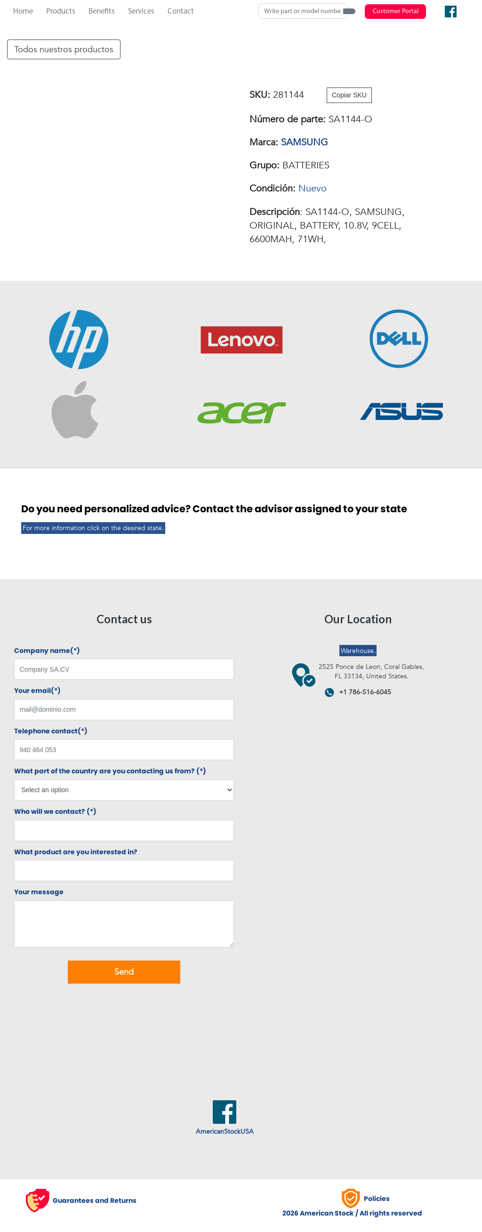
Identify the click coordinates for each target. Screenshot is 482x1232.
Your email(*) (37, 690)
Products (60, 12)
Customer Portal (395, 11)
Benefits (101, 12)
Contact (181, 12)
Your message (39, 892)
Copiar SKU (349, 95)
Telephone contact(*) (51, 731)
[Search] (303, 11)
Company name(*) (47, 650)
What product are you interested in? (75, 852)
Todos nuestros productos (63, 49)
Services (141, 12)
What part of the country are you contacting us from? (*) (110, 771)
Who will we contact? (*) (55, 811)
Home (23, 12)
